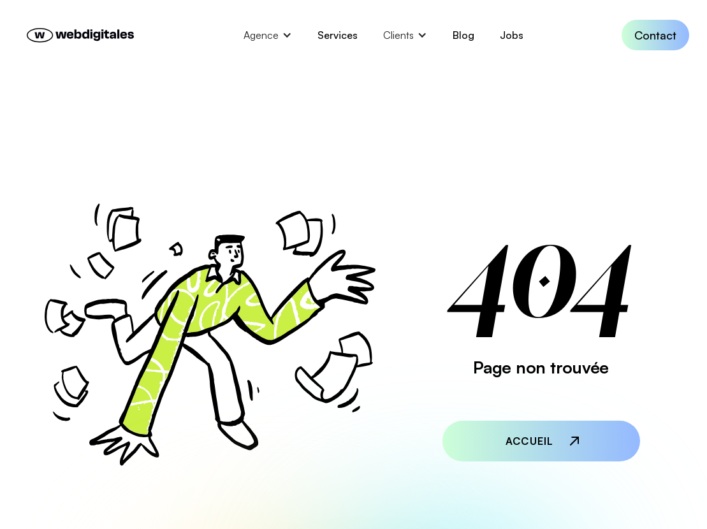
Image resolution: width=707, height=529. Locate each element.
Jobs (511, 35)
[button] (268, 35)
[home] (81, 35)
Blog (463, 35)
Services (337, 35)
